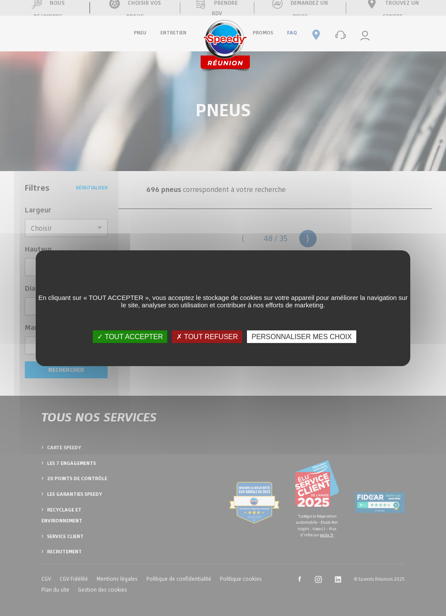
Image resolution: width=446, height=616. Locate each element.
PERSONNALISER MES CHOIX (301, 336)
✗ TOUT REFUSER (207, 336)
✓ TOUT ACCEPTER (130, 336)
